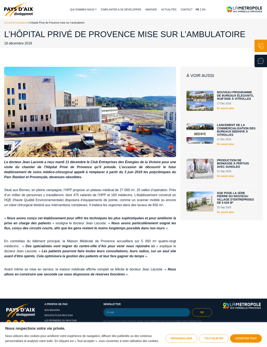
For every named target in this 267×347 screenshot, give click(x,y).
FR (197, 9)
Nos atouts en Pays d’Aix (58, 315)
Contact (187, 9)
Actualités (168, 9)
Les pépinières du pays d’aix (60, 320)
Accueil (8, 22)
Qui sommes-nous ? (83, 9)
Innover (151, 9)
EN (203, 9)
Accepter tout (246, 338)
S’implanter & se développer (121, 9)
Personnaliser (181, 338)
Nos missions (52, 310)
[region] (133, 334)
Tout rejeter (213, 338)
